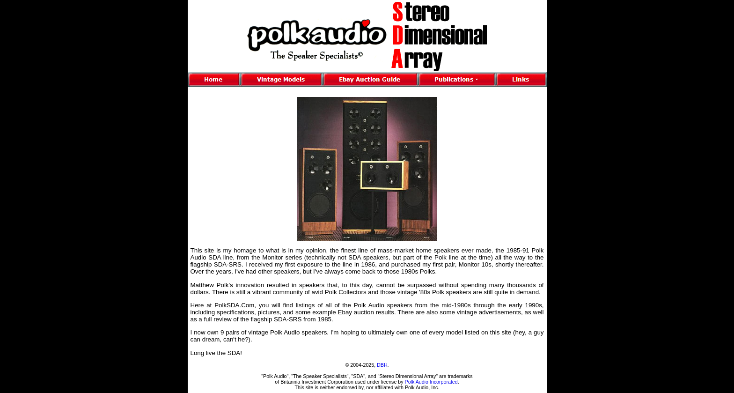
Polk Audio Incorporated (431, 382)
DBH (382, 365)
